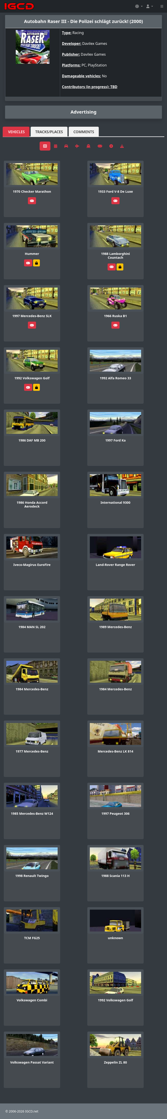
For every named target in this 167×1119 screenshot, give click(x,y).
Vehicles (16, 131)
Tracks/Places (49, 131)
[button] (138, 6)
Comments (83, 131)
